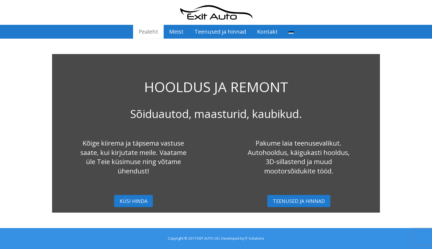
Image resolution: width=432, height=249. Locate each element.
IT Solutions (254, 238)
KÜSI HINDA (133, 201)
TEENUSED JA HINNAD (299, 201)
